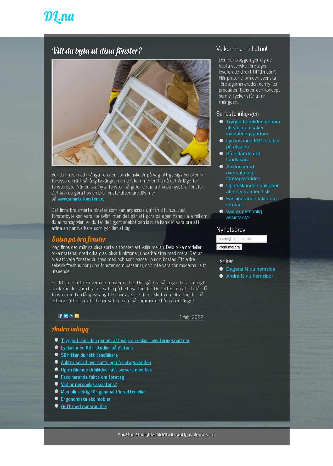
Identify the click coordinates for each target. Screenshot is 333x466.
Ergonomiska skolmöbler (86, 399)
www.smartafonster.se (80, 198)
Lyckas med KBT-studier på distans (97, 347)
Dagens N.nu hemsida (250, 269)
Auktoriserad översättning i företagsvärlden (106, 362)
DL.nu (59, 16)
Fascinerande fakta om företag (92, 377)
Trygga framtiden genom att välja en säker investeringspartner (125, 340)
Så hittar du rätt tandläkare (89, 355)
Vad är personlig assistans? (89, 384)
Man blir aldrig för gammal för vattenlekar (103, 391)
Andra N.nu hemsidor (249, 276)
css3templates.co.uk (202, 435)
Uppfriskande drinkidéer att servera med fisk (106, 369)
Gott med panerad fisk (84, 406)
